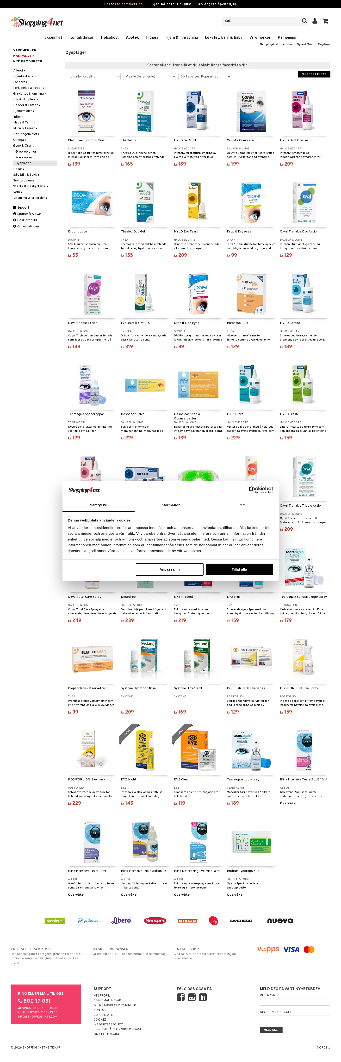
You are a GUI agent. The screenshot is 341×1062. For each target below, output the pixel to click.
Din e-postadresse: (275, 1012)
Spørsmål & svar (27, 214)
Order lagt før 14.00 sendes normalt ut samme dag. (130, 951)
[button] (325, 21)
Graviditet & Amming (30, 94)
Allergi (19, 71)
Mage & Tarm (24, 123)
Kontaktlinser (81, 37)
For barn (20, 82)
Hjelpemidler (24, 111)
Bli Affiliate (103, 1015)
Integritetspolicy (108, 1025)
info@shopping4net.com (37, 1017)
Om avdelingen (26, 227)
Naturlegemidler (26, 134)
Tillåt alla (239, 569)
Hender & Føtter (27, 105)
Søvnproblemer (24, 181)
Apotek (132, 37)
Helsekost (110, 37)
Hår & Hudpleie (26, 99)
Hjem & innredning (182, 37)
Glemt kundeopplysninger (115, 1005)
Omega (20, 140)
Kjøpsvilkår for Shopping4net (119, 1029)
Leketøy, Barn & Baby (223, 37)
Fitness (152, 37)
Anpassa (170, 569)
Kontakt (101, 1010)
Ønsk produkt (25, 220)
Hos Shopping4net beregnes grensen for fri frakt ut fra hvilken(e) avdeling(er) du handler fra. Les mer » (48, 956)
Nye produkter (27, 61)
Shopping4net (269, 44)
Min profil (102, 996)
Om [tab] (243, 505)
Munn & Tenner (25, 128)
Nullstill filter (314, 74)
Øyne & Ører (305, 44)
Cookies (100, 1020)
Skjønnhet (53, 37)
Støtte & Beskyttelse (31, 186)
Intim (18, 117)
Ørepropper (24, 157)
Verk (18, 192)
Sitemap (54, 1048)
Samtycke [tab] (98, 505)
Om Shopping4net (108, 1034)
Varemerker (260, 37)
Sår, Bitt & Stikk (26, 175)
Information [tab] (171, 505)
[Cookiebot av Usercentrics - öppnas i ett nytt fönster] (252, 490)
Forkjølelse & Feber (29, 88)
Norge (323, 1048)
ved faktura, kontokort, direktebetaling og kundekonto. (211, 953)
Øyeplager (323, 44)
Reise (19, 169)
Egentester (23, 76)
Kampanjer (287, 37)
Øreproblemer (25, 152)
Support (21, 208)
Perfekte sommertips (123, 4)
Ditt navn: (268, 996)
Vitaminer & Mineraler (30, 198)
